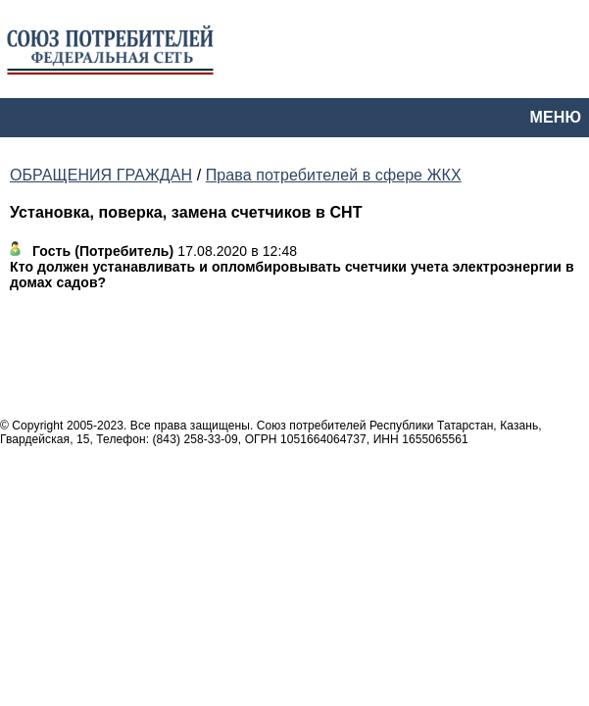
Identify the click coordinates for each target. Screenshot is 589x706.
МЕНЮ (555, 117)
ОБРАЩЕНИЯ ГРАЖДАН (101, 175)
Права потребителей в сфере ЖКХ (334, 175)
